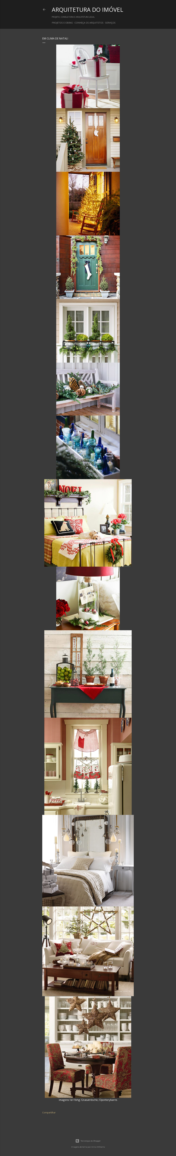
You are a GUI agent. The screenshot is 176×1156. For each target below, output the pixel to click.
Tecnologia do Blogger (88, 1141)
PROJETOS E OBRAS (62, 22)
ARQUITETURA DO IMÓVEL (87, 10)
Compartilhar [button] (49, 1112)
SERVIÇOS (110, 22)
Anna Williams (98, 1147)
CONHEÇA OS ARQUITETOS (88, 22)
